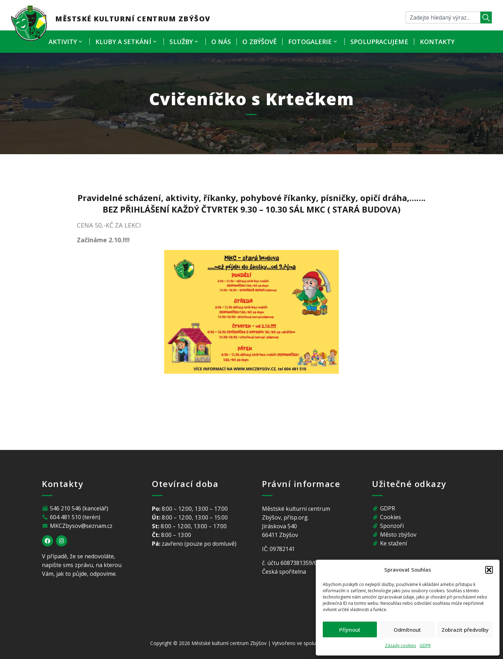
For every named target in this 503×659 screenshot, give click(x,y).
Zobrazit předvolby (465, 629)
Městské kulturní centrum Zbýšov (133, 18)
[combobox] (443, 17)
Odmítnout (407, 629)
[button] (489, 569)
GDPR (425, 646)
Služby (184, 41)
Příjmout (349, 629)
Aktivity (66, 41)
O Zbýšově (259, 41)
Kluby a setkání (126, 41)
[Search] (486, 17)
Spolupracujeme (379, 41)
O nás (221, 41)
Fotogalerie (313, 41)
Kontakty (437, 41)
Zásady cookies (400, 646)
